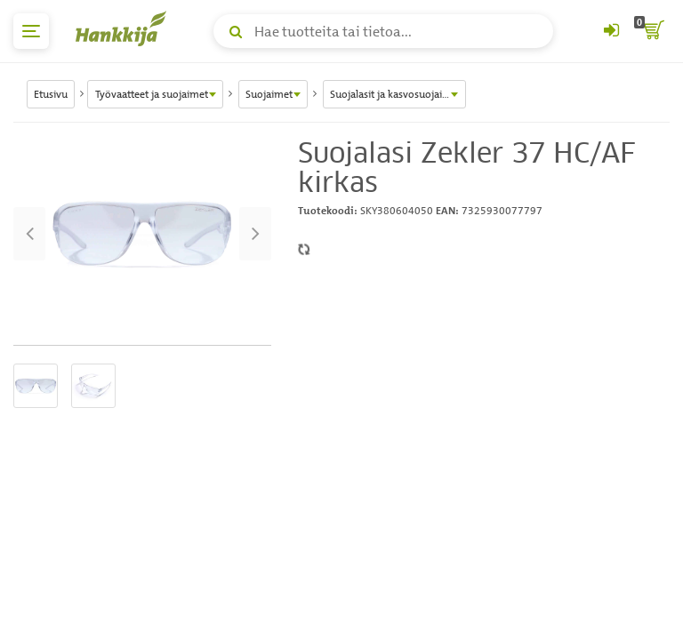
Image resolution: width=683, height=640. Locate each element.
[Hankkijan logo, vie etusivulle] (124, 28)
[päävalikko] (31, 31)
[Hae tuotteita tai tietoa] (383, 31)
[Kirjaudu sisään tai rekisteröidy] (611, 31)
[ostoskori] (652, 31)
